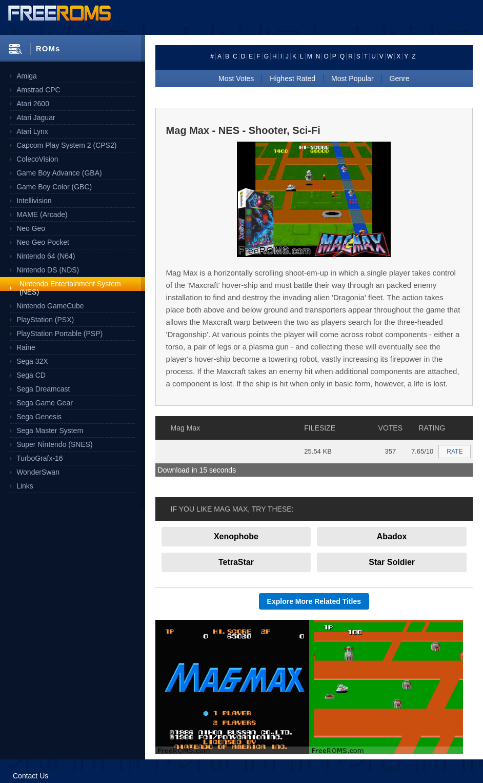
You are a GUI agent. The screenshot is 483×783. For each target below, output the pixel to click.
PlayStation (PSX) (45, 320)
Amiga (26, 76)
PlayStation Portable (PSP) (59, 333)
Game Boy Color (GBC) (54, 187)
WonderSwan (37, 472)
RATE (454, 451)
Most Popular (352, 78)
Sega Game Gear (44, 403)
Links (24, 486)
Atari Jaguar (35, 117)
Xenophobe (236, 536)
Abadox (392, 536)
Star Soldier (392, 562)
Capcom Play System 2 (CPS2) (66, 145)
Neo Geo (30, 228)
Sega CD (31, 375)
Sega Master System (49, 430)
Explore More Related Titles (314, 601)
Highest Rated (292, 78)
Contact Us (30, 776)
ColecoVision (37, 159)
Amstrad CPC (38, 90)
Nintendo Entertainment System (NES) (70, 288)
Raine (25, 347)
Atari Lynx (32, 131)
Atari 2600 (32, 104)
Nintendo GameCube (50, 306)
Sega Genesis (39, 417)
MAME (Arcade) (42, 214)
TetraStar (236, 562)
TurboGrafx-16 (39, 458)
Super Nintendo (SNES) (54, 444)
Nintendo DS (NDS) (47, 270)
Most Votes (236, 78)
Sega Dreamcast (43, 389)
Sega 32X (32, 361)
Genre (400, 78)
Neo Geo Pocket (42, 242)
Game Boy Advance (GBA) (59, 173)
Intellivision (33, 201)
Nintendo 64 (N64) (45, 256)
